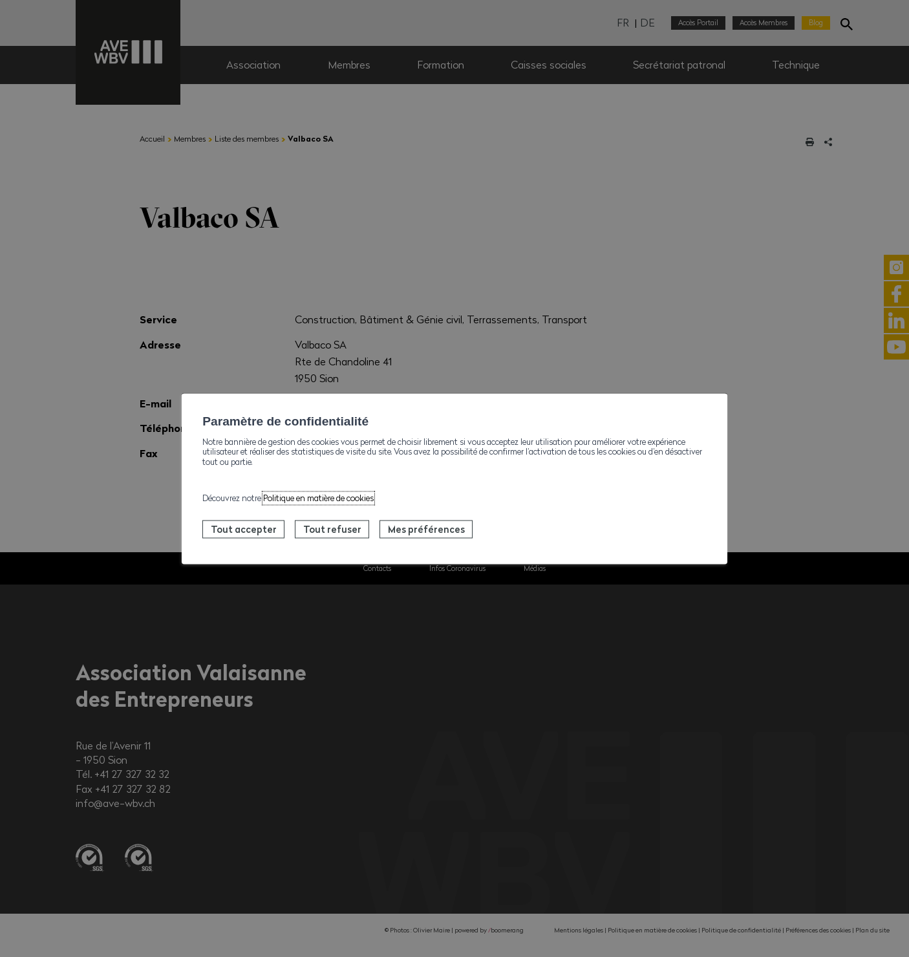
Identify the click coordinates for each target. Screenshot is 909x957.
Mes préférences (426, 528)
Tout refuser (332, 528)
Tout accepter (244, 528)
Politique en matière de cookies (318, 498)
